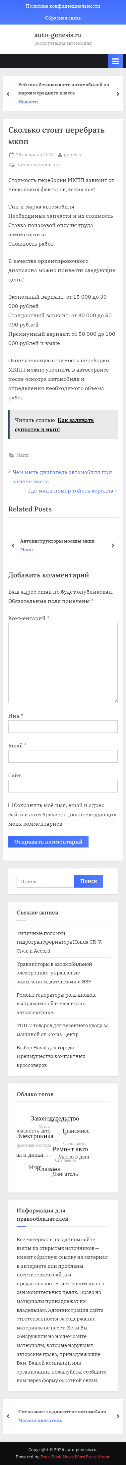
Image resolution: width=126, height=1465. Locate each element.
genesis (72, 154)
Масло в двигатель (42, 1420)
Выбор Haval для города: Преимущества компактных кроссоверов (51, 1056)
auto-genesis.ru (58, 35)
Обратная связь (63, 18)
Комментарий (28, 618)
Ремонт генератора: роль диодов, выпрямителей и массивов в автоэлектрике (56, 1003)
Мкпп (22, 455)
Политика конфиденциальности (63, 6)
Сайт (14, 775)
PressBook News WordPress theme (75, 1457)
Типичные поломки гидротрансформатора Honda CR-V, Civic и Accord (59, 942)
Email (17, 745)
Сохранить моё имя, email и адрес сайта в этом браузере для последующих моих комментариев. (62, 814)
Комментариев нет (38, 165)
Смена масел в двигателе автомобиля (64, 1411)
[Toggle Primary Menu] (115, 61)
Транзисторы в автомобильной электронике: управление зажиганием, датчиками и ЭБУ (54, 973)
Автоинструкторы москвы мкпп (57, 540)
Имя (15, 715)
